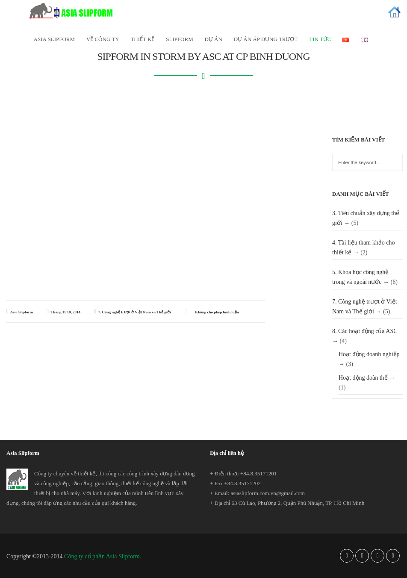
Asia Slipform (21, 312)
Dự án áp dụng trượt (266, 39)
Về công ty (102, 39)
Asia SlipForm (54, 39)
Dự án (213, 39)
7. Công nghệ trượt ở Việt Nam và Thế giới (134, 312)
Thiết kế (142, 39)
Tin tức (320, 39)
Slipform (179, 39)
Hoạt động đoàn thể (363, 378)
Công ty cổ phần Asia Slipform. (102, 556)
